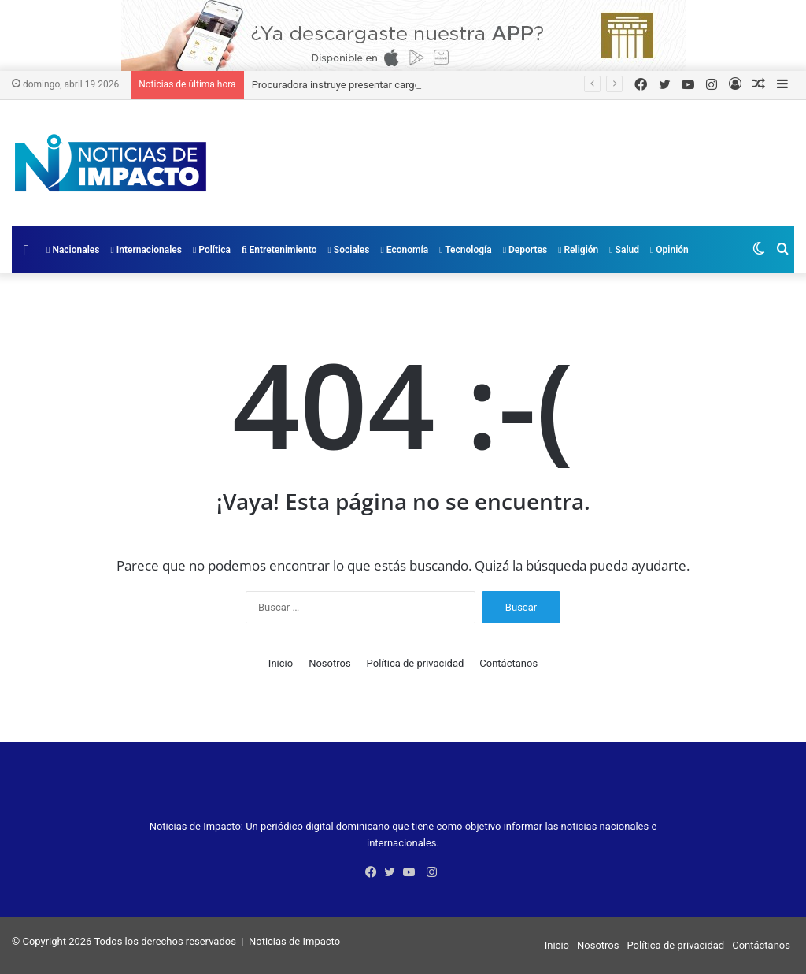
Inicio (280, 663)
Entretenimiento (279, 249)
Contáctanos (508, 663)
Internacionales (146, 249)
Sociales (348, 249)
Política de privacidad (415, 663)
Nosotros (329, 663)
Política (212, 249)
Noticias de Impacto (294, 941)
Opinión (669, 249)
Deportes (525, 249)
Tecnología (465, 249)
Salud (624, 249)
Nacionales (72, 249)
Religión (578, 249)
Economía (405, 249)
